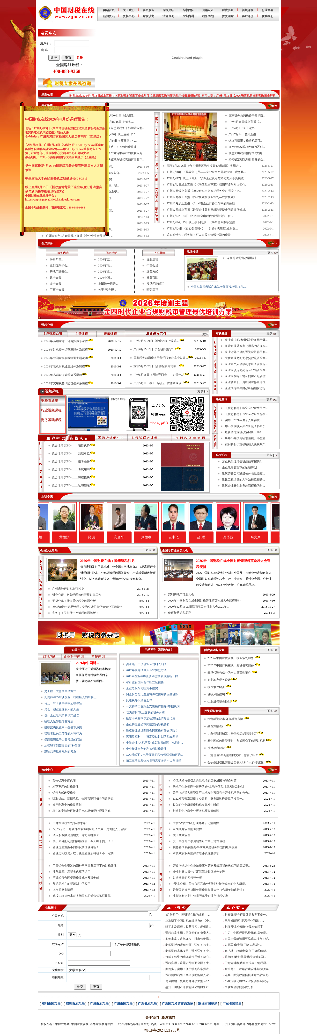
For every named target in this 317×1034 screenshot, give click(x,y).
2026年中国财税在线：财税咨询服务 (234, 665)
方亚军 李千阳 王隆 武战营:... (243, 945)
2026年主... (105, 271)
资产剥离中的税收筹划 (66, 804)
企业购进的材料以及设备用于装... (246, 340)
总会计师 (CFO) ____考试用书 (74, 469)
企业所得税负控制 (222, 701)
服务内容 (63, 253)
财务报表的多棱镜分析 (187, 877)
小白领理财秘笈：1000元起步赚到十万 (235, 733)
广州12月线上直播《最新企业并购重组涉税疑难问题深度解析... (207, 209)
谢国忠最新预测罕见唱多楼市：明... (247, 939)
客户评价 (247, 16)
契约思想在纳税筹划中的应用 (71, 883)
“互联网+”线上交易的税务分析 (145, 712)
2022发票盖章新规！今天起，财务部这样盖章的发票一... (208, 798)
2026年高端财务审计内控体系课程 (69, 341)
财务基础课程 (51, 420)
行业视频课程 (51, 410)
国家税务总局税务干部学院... (247, 115)
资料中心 (128, 16)
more (274, 106)
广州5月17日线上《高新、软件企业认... (161, 383)
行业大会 (267, 10)
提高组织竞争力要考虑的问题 (63, 739)
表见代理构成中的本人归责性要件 (232, 672)
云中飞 (189, 537)
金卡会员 (55, 283)
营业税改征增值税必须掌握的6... (242, 461)
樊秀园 (243, 537)
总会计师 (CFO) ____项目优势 (74, 445)
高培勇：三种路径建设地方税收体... (247, 969)
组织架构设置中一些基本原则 (63, 727)
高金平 (134, 537)
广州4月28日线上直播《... (245, 121)
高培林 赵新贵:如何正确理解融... (246, 951)
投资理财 (228, 16)
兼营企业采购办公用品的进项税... (246, 346)
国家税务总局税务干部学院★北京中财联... (163, 357)
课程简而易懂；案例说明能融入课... (188, 975)
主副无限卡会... (59, 265)
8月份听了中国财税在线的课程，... (187, 914)
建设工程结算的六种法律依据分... (243, 479)
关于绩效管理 (181, 835)
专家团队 (188, 10)
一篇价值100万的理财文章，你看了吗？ (236, 755)
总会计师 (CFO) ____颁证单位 (74, 453)
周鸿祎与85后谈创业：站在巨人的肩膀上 (70, 697)
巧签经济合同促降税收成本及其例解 (76, 877)
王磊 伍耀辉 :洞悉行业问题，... (244, 920)
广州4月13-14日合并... (242, 128)
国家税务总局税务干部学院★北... (123, 128)
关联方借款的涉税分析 (239, 987)
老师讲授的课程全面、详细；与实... (188, 945)
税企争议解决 (219, 687)
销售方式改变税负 (64, 792)
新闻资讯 (109, 16)
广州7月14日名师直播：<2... (120, 140)
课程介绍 (168, 10)
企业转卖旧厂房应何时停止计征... (246, 382)
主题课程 (81, 334)
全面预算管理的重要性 (187, 829)
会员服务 (148, 10)
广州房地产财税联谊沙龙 (68, 588)
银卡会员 (55, 277)
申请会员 (152, 265)
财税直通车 (49, 400)
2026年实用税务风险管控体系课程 (69, 383)
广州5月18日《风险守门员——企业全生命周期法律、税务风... (206, 172)
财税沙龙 (148, 16)
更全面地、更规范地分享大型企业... (188, 981)
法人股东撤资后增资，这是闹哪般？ (76, 835)
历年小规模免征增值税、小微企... (246, 438)
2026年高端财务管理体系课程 (66, 375)
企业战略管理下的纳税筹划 (239, 467)
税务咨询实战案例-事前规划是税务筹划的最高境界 (205, 847)
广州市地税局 (99, 1003)
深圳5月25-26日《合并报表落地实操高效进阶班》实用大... (204, 165)
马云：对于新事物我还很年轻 (63, 703)
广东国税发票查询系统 (177, 1003)
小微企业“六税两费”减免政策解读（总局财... (154, 742)
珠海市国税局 (207, 1003)
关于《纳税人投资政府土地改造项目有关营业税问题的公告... (211, 792)
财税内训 (49, 656)
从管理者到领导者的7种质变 (62, 745)
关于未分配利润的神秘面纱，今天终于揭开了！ (83, 841)
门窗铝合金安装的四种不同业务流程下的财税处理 (85, 865)
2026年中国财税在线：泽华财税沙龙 (107, 561)
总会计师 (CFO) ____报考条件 (74, 461)
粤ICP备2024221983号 (160, 1030)
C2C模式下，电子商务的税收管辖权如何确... (154, 754)
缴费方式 (152, 271)
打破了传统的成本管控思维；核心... (188, 957)
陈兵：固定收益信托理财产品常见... (247, 975)
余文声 (271, 537)
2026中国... (105, 277)
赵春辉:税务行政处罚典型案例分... (246, 914)
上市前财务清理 (63, 889)
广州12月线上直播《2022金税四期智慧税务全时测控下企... (204, 191)
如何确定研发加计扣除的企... (247, 159)
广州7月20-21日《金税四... (118, 115)
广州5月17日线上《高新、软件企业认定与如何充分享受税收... (206, 178)
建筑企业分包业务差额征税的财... (243, 485)
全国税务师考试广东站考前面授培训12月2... (219, 286)
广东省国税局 (231, 1003)
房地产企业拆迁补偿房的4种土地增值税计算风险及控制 (208, 786)
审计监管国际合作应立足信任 (145, 682)
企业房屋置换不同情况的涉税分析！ (76, 847)
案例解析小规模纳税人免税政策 (245, 444)
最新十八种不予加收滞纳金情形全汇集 (150, 718)
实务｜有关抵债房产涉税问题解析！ (75, 613)
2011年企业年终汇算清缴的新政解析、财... (153, 676)
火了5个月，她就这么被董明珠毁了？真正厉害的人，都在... (91, 829)
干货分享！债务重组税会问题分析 (74, 601)
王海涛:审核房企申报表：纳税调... (246, 963)
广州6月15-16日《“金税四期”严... (157, 349)
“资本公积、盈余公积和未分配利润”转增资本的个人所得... (210, 883)
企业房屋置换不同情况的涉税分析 (148, 724)
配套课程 (110, 334)
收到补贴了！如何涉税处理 (119, 147)
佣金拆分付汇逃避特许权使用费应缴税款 (152, 694)
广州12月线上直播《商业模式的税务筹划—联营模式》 (201, 197)
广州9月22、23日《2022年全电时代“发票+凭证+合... (200, 216)
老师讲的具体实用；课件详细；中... (188, 951)
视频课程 (247, 10)
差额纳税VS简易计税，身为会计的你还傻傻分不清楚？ (87, 607)
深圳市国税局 (51, 1003)
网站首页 (109, 10)
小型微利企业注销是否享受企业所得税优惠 (200, 896)
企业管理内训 (74, 656)
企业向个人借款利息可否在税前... (246, 364)
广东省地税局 (147, 1003)
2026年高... (57, 259)
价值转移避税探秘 (179, 612)
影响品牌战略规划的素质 (60, 751)
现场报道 (192, 251)
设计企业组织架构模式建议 (61, 715)
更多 (269, 333)
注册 (80, 57)
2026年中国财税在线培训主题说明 (69, 358)
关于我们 (128, 10)
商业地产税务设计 (222, 680)
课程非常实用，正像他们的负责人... (188, 932)
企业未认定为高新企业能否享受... (246, 370)
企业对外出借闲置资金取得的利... (246, 352)
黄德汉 (79, 537)
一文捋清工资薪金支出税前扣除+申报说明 (153, 706)
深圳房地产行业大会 (181, 594)
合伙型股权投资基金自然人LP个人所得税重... (239, 762)
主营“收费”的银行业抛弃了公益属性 (196, 823)
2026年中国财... (87, 663)
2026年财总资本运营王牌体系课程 (69, 349)
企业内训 (188, 16)
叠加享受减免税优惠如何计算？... (123, 159)
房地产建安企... (59, 271)
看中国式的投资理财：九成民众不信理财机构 (239, 740)
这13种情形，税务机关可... (246, 140)
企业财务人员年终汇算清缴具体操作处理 (199, 871)
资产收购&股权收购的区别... (247, 147)
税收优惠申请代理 (64, 780)
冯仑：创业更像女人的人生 (61, 709)
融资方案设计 (219, 726)
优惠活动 (111, 253)
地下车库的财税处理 (65, 786)
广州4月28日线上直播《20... (119, 134)
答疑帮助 (152, 277)
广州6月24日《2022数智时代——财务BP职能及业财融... (202, 228)
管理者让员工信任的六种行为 (63, 733)
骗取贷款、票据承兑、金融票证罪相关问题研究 (82, 798)
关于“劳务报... (107, 289)
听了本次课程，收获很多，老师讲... (188, 926)
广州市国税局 (123, 1003)
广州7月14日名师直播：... (245, 134)
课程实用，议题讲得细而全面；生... (188, 963)
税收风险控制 (219, 694)
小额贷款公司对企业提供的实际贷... (247, 981)
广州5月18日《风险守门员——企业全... (161, 374)
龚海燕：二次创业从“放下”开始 (146, 664)
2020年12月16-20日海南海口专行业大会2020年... (198, 606)
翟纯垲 (52, 537)
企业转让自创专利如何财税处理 (146, 748)
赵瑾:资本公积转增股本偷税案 (244, 926)
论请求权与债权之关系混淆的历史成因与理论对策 (204, 780)
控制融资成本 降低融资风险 (228, 719)
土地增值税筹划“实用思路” (70, 823)
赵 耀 (216, 537)
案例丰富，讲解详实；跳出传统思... (188, 939)
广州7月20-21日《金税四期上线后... (159, 341)
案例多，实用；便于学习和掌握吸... (188, 969)
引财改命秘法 (219, 748)
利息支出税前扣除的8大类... (246, 153)
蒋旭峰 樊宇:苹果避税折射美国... (245, 957)
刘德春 (161, 537)
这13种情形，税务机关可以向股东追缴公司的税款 (199, 235)
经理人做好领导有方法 (58, 721)
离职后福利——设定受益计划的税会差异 (152, 736)
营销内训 (98, 656)
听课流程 (152, 289)
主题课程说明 (52, 334)
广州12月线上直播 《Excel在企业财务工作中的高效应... (202, 203)
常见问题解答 (155, 283)
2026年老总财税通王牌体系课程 (67, 366)
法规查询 (168, 16)
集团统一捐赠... (108, 283)
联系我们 (267, 16)
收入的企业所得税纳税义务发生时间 (196, 804)
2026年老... (105, 265)
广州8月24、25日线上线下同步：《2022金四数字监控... (202, 222)
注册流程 (152, 259)
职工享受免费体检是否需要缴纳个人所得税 (153, 760)
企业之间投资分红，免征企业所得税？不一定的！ (85, 853)
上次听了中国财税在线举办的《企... (188, 920)
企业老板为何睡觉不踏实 (142, 688)
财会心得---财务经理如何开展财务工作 (77, 594)
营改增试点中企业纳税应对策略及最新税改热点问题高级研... (212, 865)
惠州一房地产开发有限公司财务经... (188, 987)
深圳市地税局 (75, 1003)
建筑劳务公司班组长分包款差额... (243, 473)
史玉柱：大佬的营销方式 (60, 691)
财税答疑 (228, 10)
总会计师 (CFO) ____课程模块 (74, 477)
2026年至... (105, 259)
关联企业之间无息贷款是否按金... (246, 358)
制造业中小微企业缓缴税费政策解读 (196, 810)
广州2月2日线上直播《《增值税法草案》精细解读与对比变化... (207, 184)
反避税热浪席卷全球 (139, 700)
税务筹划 (208, 16)
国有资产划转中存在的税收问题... (123, 153)
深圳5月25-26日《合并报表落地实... (159, 366)
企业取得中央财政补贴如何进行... (246, 388)
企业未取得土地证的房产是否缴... (246, 376)
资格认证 (208, 10)
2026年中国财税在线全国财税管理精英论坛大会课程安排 (204, 600)
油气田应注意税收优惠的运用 (71, 871)
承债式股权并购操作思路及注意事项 (196, 853)
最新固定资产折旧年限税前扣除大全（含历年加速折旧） (209, 889)
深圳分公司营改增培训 (241, 258)
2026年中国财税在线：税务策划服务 (234, 658)
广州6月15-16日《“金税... (118, 121)
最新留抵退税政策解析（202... (244, 432)
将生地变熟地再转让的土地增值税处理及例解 (81, 810)
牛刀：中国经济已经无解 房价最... (246, 932)
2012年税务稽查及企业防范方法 (146, 670)
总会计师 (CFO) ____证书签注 (74, 485)
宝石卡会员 (57, 289)
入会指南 (160, 253)
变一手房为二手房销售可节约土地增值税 (199, 841)
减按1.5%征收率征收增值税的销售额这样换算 (82, 896)
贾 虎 (107, 537)
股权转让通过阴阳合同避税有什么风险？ (152, 730)
